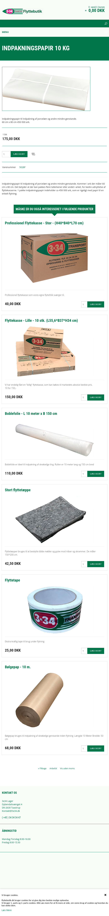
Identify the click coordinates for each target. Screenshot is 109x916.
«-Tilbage (42, 768)
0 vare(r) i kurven (97, 7)
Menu (5, 31)
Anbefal (53, 768)
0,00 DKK (97, 10)
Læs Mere (7, 910)
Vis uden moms (67, 768)
